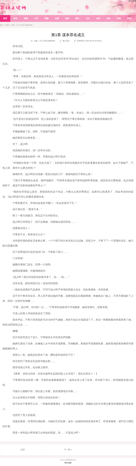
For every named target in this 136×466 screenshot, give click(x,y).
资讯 (130, 1)
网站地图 (68, 463)
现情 (26, 18)
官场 (129, 18)
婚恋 (67, 18)
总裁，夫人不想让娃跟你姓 (21, 25)
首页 (5, 18)
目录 (23, 450)
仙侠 (98, 18)
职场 (119, 18)
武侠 (108, 18)
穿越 (46, 18)
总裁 (57, 18)
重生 (77, 18)
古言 (36, 18)
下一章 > (68, 450)
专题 (134, 1)
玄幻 (88, 18)
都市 (15, 18)
